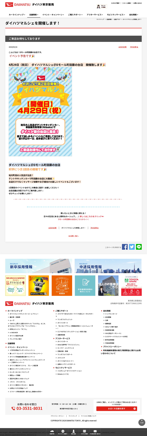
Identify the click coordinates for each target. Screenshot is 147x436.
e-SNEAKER (14, 332)
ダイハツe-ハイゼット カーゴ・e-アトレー (24, 314)
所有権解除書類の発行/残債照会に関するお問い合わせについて (121, 352)
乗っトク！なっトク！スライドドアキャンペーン (26, 353)
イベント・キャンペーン (52, 14)
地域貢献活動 (109, 330)
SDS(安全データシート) (113, 333)
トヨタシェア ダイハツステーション (70, 371)
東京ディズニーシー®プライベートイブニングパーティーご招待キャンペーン (26, 361)
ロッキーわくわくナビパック (19, 372)
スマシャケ (61, 358)
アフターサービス (94, 14)
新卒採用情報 (109, 340)
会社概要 (108, 317)
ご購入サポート (74, 14)
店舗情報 (33, 14)
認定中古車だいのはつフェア (19, 378)
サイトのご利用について (88, 416)
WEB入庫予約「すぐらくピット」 (69, 345)
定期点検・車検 (63, 351)
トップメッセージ (111, 314)
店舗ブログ (117, 19)
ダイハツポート (63, 323)
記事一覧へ (74, 236)
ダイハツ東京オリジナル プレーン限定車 (24, 365)
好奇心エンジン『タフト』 (19, 329)
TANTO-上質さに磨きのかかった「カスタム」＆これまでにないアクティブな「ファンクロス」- (26, 324)
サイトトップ (100, 19)
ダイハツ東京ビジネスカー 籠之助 (22, 385)
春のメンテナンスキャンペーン (20, 369)
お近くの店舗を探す (116, 408)
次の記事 (133, 47)
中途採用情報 (109, 343)
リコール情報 (126, 3)
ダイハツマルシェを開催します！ (132, 19)
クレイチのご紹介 (16, 339)
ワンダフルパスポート (65, 354)
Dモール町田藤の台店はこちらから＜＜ (73, 219)
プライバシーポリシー (112, 346)
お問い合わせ (137, 3)
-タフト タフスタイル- (18, 382)
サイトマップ (73, 416)
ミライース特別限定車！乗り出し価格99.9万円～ (26, 391)
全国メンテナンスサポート (66, 364)
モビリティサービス (115, 14)
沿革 (106, 320)
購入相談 (73, 434)
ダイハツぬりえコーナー (66, 361)
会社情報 (133, 14)
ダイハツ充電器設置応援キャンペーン (22, 357)
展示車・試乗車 (15, 317)
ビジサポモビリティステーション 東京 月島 (72, 331)
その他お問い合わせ (95, 434)
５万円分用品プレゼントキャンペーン (22, 350)
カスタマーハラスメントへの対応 (116, 336)
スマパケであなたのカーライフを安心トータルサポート (74, 315)
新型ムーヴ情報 (15, 375)
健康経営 (108, 323)
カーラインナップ (16, 14)
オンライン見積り (62, 434)
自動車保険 (61, 335)
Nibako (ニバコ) (63, 374)
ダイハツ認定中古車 (16, 336)
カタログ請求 (115, 3)
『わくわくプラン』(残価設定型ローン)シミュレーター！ (74, 327)
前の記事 (123, 47)
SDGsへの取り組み (111, 327)
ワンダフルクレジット (65, 319)
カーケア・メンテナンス (66, 348)
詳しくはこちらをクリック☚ (91, 216)
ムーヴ (12, 320)
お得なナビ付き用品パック (19, 388)
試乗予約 (52, 434)
